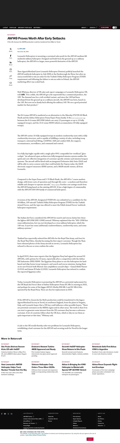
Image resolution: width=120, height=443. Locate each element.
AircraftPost (27, 421)
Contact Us (101, 423)
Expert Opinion (77, 419)
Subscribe (105, 27)
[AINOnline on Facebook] (1, 414)
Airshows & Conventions (79, 428)
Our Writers (101, 419)
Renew (50, 421)
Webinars (75, 425)
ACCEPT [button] (90, 439)
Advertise (101, 425)
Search (93, 27)
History (100, 421)
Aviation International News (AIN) (33, 419)
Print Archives (77, 416)
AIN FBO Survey (28, 416)
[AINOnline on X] (8, 414)
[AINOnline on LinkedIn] (11, 414)
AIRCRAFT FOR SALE (25, 27)
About (99, 416)
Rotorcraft (11, 35)
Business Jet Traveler (30, 423)
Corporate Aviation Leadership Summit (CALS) (33, 428)
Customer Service (53, 419)
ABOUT (84, 27)
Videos (75, 423)
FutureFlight (26, 425)
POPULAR (13, 27)
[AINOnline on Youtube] (5, 414)
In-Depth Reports (77, 421)
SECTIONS (38, 27)
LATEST (5, 27)
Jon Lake (22, 49)
